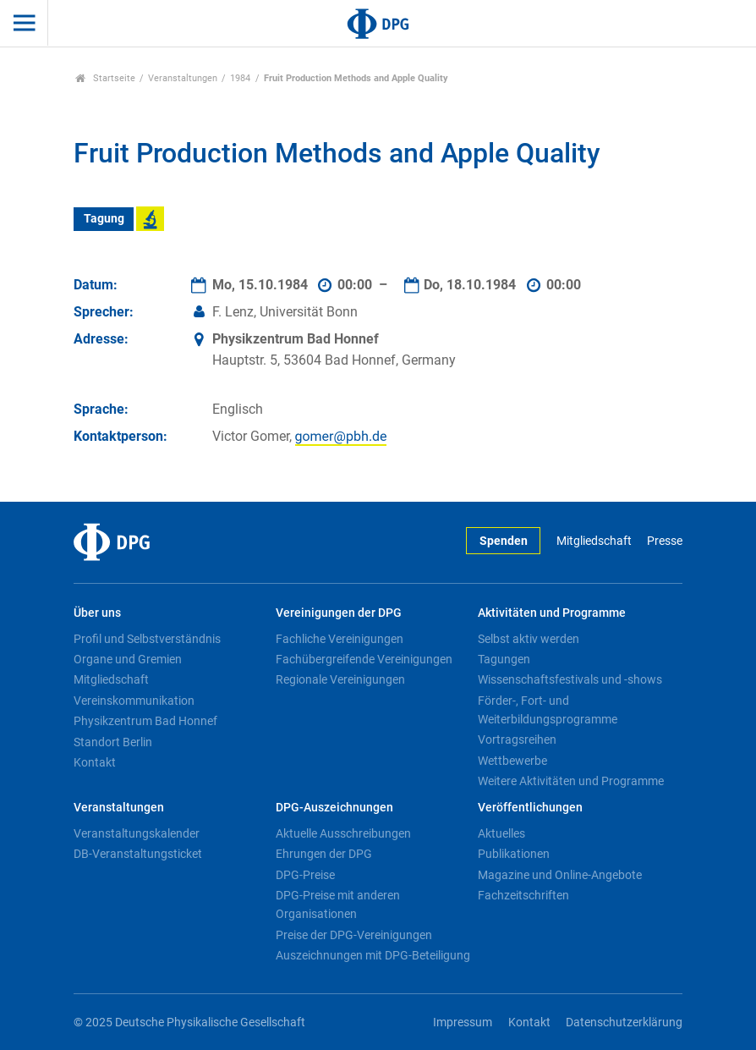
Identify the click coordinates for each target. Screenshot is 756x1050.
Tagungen (504, 659)
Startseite (105, 78)
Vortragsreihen (517, 739)
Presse (664, 541)
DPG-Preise (305, 875)
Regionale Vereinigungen (340, 679)
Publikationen (514, 853)
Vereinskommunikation (134, 700)
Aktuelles (501, 833)
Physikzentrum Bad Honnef (145, 721)
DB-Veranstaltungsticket (138, 853)
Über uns (97, 613)
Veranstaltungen (182, 78)
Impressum (462, 1022)
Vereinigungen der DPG (339, 613)
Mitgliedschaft (594, 541)
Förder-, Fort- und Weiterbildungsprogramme (547, 710)
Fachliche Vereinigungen (339, 639)
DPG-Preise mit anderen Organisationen (338, 904)
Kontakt (95, 762)
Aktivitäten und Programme (552, 613)
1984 (240, 78)
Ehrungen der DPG (324, 853)
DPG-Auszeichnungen (334, 807)
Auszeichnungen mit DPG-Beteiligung (373, 955)
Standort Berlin (113, 742)
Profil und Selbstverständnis (147, 639)
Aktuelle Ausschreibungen (343, 833)
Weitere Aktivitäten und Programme (571, 781)
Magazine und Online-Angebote (560, 875)
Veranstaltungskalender (137, 833)
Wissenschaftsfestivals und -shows (570, 679)
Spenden (503, 541)
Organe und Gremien (128, 659)
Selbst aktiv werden (528, 639)
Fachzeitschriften (523, 895)
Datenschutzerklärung (624, 1022)
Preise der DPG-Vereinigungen (354, 935)
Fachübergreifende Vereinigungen (364, 659)
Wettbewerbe (512, 760)
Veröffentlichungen (530, 807)
